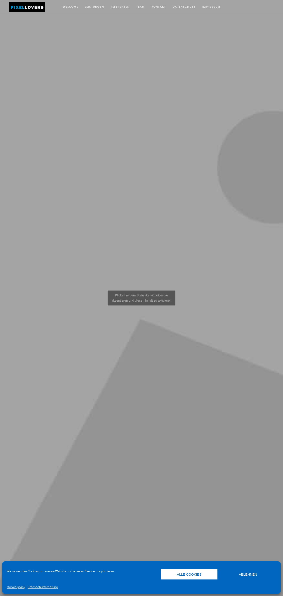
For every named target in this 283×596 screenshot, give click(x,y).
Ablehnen (248, 574)
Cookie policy (16, 587)
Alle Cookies (189, 574)
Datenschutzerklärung (43, 587)
